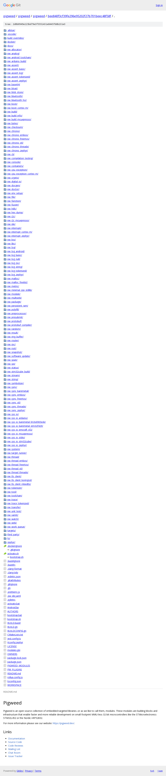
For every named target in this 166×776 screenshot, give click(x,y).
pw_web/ (12, 522)
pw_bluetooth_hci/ (17, 100)
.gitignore (15, 549)
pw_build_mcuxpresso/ (19, 119)
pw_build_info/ (14, 115)
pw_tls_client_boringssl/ (19, 480)
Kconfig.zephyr (15, 642)
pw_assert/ (13, 65)
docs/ (10, 45)
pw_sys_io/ (13, 414)
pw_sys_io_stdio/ (16, 437)
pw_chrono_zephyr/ (17, 150)
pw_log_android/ (16, 251)
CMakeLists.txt (15, 634)
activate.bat (13, 603)
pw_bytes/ (12, 123)
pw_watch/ (13, 519)
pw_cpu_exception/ (17, 169)
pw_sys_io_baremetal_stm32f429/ (25, 425)
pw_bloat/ (12, 88)
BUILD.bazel (14, 622)
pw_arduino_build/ (16, 61)
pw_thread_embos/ (17, 460)
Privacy (29, 770)
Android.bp (13, 607)
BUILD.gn (12, 626)
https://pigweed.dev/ (63, 723)
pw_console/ (14, 162)
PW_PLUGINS (14, 669)
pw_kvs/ (11, 239)
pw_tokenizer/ (14, 487)
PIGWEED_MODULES (18, 665)
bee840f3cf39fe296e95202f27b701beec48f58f (79, 16)
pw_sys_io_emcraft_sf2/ (19, 429)
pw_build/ (12, 111)
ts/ (8, 538)
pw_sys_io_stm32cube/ (19, 441)
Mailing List (14, 749)
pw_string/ (12, 379)
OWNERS (12, 654)
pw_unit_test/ (14, 511)
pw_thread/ (13, 456)
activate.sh (13, 553)
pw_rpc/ (11, 344)
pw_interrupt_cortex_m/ (19, 231)
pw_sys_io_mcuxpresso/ (20, 433)
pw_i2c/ (11, 216)
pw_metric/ (13, 286)
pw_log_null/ (13, 259)
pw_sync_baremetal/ (18, 391)
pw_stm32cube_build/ (18, 371)
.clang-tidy (12, 572)
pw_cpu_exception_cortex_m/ (22, 173)
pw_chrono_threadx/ (18, 146)
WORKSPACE (14, 685)
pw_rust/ (11, 348)
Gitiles (20, 770)
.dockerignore (14, 546)
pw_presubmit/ (15, 317)
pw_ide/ (11, 224)
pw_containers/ (15, 166)
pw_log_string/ (15, 266)
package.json (14, 661)
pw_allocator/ (14, 49)
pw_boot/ (12, 103)
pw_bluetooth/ (15, 96)
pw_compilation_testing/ (20, 158)
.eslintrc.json (14, 576)
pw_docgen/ (13, 185)
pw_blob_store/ (15, 92)
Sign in (159, 5)
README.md (14, 673)
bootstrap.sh (17, 557)
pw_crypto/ (13, 177)
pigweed (9, 16)
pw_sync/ (12, 387)
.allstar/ (11, 30)
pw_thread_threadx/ (17, 472)
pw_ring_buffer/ (15, 336)
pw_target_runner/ (17, 452)
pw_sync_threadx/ (16, 406)
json (160, 770)
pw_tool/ (12, 491)
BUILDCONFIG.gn (16, 630)
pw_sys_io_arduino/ (17, 418)
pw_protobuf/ (14, 321)
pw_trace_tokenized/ (18, 503)
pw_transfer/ (14, 507)
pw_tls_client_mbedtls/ (19, 484)
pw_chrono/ (13, 131)
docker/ (11, 41)
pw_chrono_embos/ (17, 135)
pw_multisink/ (14, 297)
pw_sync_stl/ (14, 402)
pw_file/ (11, 196)
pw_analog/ (13, 53)
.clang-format (14, 568)
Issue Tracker (15, 756)
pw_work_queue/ (16, 526)
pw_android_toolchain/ (19, 57)
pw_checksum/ (15, 127)
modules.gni (13, 650)
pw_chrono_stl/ (15, 142)
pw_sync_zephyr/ (16, 410)
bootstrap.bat (14, 615)
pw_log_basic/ (14, 255)
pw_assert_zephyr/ (17, 80)
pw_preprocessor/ (16, 313)
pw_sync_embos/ (16, 394)
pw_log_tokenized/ (17, 270)
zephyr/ (11, 542)
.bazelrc (11, 564)
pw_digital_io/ (14, 181)
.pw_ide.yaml (14, 595)
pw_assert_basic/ (16, 69)
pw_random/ (14, 328)
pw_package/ (14, 301)
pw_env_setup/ (15, 193)
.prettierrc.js (13, 591)
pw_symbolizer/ (15, 383)
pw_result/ (12, 332)
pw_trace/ (12, 499)
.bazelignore (13, 561)
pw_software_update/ (18, 356)
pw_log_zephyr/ (15, 274)
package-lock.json (16, 657)
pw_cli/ (10, 154)
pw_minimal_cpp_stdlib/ (19, 290)
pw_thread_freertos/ (18, 464)
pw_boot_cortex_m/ (17, 107)
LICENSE (12, 646)
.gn (9, 588)
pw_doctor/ (13, 189)
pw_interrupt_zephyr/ (18, 235)
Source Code (15, 742)
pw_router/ (13, 340)
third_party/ (13, 534)
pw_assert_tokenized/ (18, 76)
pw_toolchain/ (14, 495)
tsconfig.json (14, 681)
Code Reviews (15, 745)
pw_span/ (12, 359)
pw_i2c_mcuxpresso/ (18, 220)
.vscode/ (11, 34)
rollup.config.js (15, 677)
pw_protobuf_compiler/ (19, 324)
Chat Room (14, 752)
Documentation (16, 738)
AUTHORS (12, 611)
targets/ (11, 530)
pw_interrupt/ (14, 228)
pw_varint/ (12, 515)
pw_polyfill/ (13, 309)
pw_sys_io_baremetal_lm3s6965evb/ (26, 421)
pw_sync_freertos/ (17, 398)
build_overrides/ (15, 38)
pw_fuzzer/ (13, 204)
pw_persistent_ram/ (17, 305)
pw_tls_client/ (14, 476)
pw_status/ (13, 367)
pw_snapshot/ (14, 352)
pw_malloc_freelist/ (17, 282)
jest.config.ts (14, 638)
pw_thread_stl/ (15, 468)
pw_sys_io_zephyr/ (17, 445)
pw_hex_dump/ (15, 212)
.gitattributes (14, 580)
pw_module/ (13, 294)
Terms (38, 770)
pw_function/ (14, 200)
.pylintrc (11, 599)
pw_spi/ (11, 363)
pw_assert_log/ (15, 72)
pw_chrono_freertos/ (18, 138)
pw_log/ (11, 247)
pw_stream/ (13, 375)
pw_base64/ (13, 84)
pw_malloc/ (13, 278)
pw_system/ (13, 449)
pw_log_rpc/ (13, 263)
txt (152, 770)
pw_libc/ (11, 243)
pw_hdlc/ (12, 208)
